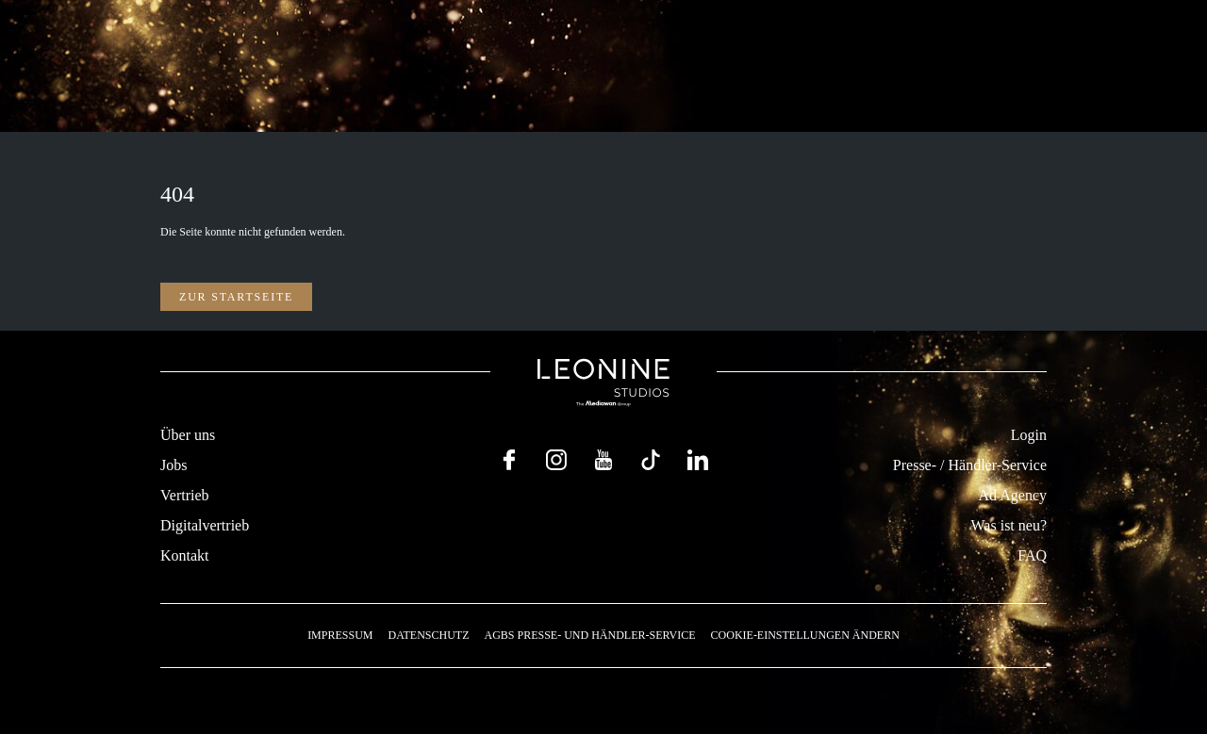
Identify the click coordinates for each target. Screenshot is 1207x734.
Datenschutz (428, 635)
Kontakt (184, 555)
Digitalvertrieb (204, 525)
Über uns (187, 435)
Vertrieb (184, 495)
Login (1029, 435)
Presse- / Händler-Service (970, 465)
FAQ (1032, 555)
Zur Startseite (236, 296)
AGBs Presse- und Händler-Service (589, 635)
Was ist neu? (1009, 525)
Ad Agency (1013, 495)
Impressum (339, 635)
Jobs (173, 465)
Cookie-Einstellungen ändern (805, 635)
